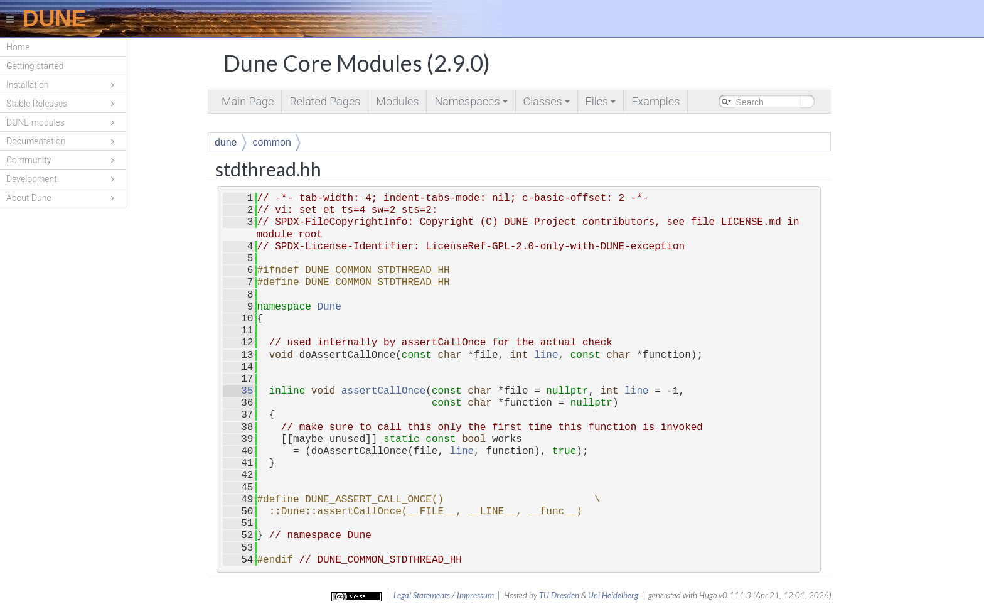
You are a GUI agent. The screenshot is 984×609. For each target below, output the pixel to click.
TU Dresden (559, 595)
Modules (397, 101)
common (272, 142)
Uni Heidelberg (613, 595)
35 (238, 391)
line (546, 355)
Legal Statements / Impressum (443, 595)
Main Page (248, 101)
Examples (655, 101)
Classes (547, 104)
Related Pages (324, 101)
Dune (329, 307)
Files (602, 104)
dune (226, 142)
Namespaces (471, 104)
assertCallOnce (383, 391)
